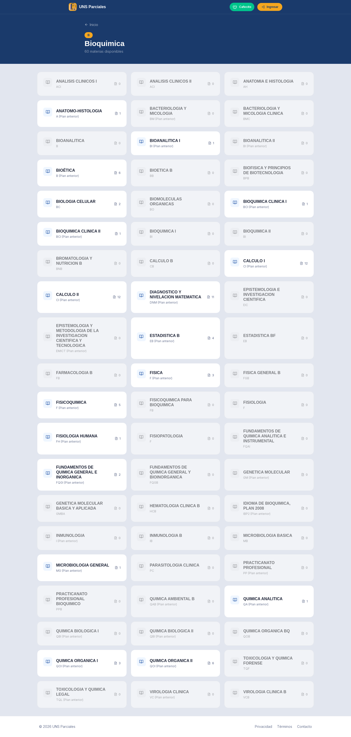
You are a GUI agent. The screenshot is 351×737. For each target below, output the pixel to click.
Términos (284, 726)
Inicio (91, 25)
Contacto (304, 726)
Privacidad (263, 726)
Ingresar (269, 7)
